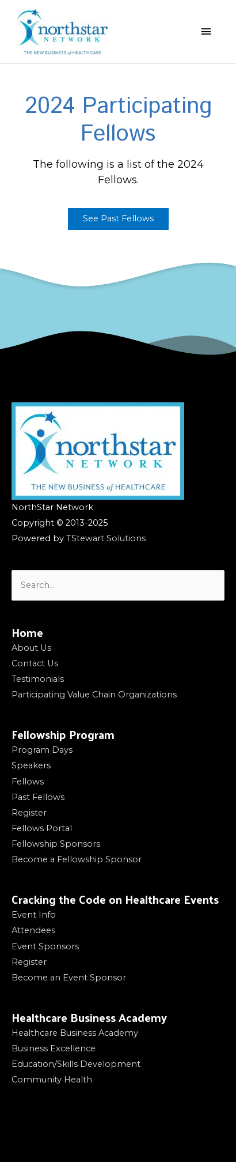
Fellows (28, 781)
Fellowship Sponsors (56, 844)
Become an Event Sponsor (69, 977)
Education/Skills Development (76, 1064)
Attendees (33, 930)
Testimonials (38, 679)
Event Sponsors (45, 946)
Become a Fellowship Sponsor (77, 859)
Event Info (34, 915)
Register (29, 813)
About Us (31, 648)
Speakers (31, 765)
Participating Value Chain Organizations (94, 694)
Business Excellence (54, 1048)
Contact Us (35, 663)
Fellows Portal (42, 828)
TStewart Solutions (106, 538)
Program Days (42, 750)
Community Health (52, 1079)
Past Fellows (38, 797)
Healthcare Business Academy (75, 1033)
